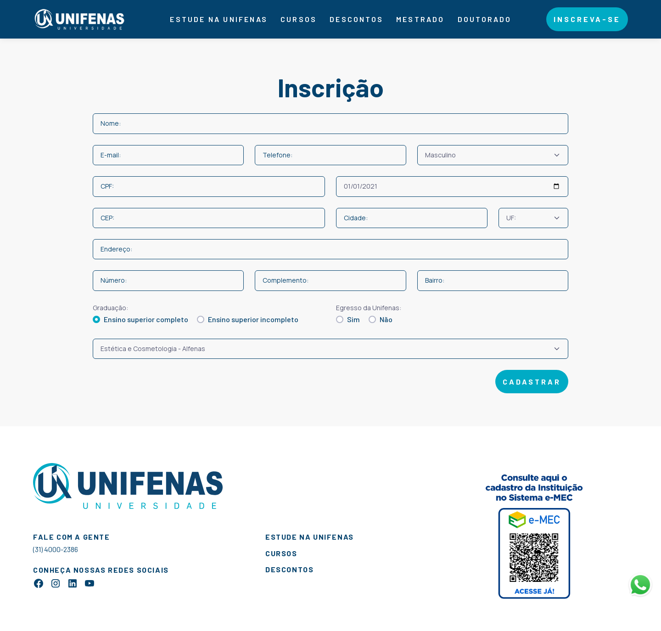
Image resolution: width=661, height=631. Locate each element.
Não (386, 319)
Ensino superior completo (146, 319)
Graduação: (110, 307)
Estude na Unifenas (219, 19)
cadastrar (532, 381)
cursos (281, 553)
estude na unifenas (309, 536)
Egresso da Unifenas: (368, 307)
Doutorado (485, 19)
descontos (356, 19)
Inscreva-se (587, 19)
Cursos (298, 19)
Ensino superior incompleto (253, 319)
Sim (353, 319)
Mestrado (420, 19)
